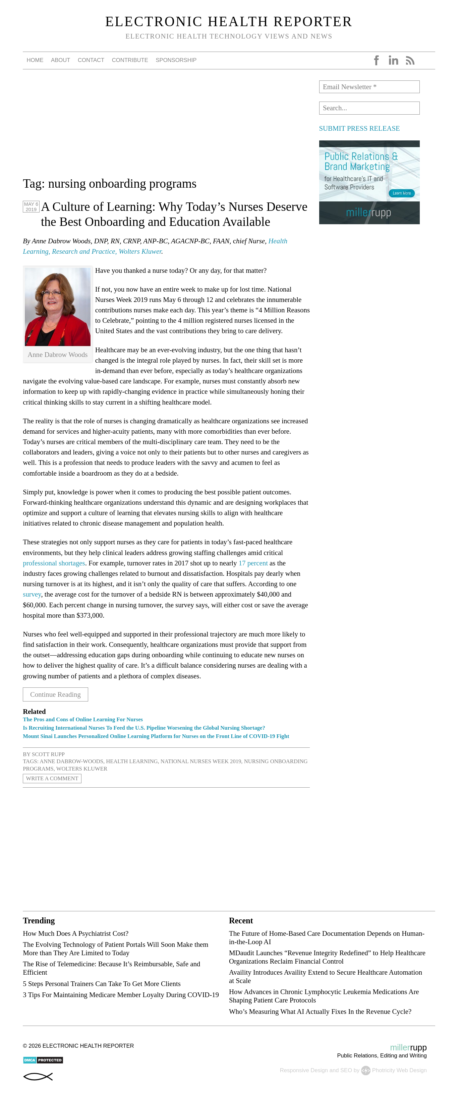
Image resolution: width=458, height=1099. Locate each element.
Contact (91, 60)
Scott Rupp (48, 754)
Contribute (130, 60)
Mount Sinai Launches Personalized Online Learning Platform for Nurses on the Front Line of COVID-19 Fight (156, 736)
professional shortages (54, 563)
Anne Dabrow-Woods (71, 761)
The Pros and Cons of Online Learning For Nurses (84, 719)
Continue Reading (55, 694)
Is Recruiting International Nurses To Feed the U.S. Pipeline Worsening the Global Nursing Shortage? (144, 728)
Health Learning (132, 761)
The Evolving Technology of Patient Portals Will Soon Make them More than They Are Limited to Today (115, 948)
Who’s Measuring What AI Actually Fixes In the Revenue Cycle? (320, 1011)
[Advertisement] (166, 127)
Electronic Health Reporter (229, 21)
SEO (346, 1070)
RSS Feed (410, 60)
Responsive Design (304, 1070)
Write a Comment (52, 779)
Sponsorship (176, 60)
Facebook (376, 60)
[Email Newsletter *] (369, 86)
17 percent (253, 563)
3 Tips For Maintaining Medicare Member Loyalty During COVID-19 (121, 994)
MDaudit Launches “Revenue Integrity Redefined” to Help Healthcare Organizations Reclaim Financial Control (327, 957)
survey (32, 594)
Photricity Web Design (399, 1070)
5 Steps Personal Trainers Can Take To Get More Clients (102, 983)
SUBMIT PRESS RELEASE (359, 128)
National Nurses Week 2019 (201, 761)
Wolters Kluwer (81, 769)
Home (35, 60)
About (60, 60)
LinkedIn (393, 60)
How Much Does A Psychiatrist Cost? (75, 933)
